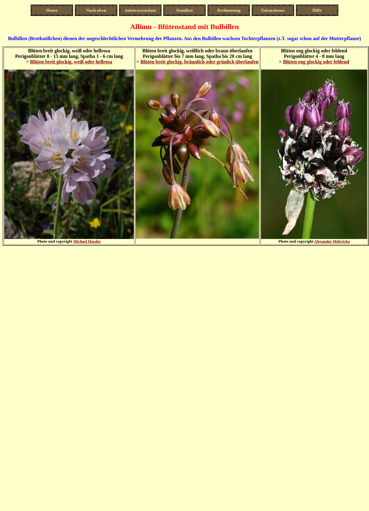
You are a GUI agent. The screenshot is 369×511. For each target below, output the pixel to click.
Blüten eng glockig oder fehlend (316, 61)
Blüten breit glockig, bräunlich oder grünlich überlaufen (199, 61)
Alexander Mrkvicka (332, 241)
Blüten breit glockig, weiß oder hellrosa (71, 61)
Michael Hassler (87, 241)
